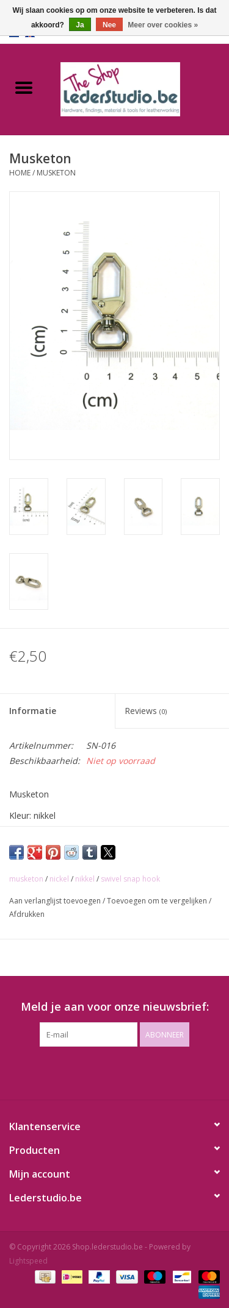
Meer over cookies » (163, 25)
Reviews (146, 710)
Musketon (56, 173)
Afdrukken (27, 914)
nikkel (85, 879)
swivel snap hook (130, 879)
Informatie (32, 710)
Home (20, 173)
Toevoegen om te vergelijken (158, 901)
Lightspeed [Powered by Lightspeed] (28, 1261)
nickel (59, 879)
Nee (109, 25)
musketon (26, 879)
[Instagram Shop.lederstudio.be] (126, 1071)
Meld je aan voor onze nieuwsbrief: (115, 1006)
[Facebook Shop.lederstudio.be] (104, 1071)
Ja (80, 25)
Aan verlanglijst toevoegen (56, 901)
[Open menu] (24, 87)
